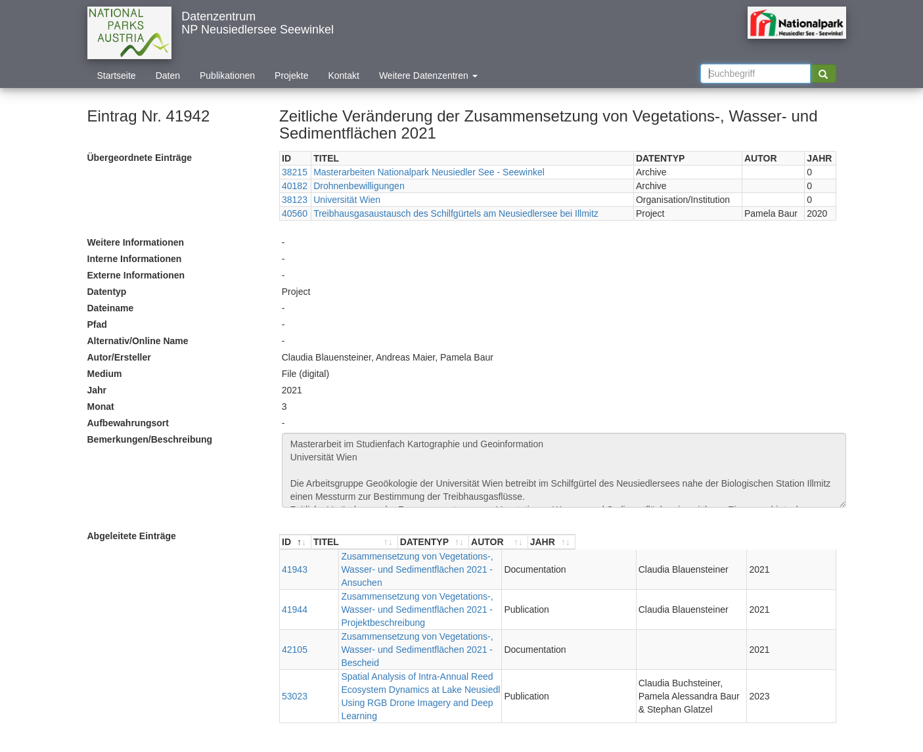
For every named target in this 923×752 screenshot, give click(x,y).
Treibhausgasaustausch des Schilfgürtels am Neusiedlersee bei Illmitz (455, 213)
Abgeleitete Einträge (131, 536)
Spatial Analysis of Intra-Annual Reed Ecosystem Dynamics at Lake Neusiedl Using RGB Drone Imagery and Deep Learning (434, 650)
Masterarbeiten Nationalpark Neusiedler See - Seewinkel (429, 172)
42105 (294, 616)
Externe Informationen (136, 275)
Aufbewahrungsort (128, 423)
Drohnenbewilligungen (359, 186)
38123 (294, 199)
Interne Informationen (134, 259)
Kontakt (343, 75)
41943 (294, 563)
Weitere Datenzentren (428, 75)
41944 (294, 590)
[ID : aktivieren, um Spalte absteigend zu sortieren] (295, 542)
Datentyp (107, 291)
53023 (294, 650)
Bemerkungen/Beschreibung (150, 439)
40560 (294, 213)
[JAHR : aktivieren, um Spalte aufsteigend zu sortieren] (811, 542)
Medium (104, 373)
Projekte (291, 75)
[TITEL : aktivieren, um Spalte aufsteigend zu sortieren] (438, 542)
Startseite (116, 75)
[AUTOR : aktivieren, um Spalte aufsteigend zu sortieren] (712, 542)
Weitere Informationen (136, 242)
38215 (294, 172)
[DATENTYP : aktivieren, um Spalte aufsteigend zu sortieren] (601, 542)
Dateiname (110, 308)
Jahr (97, 390)
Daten (168, 75)
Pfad (97, 324)
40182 (294, 186)
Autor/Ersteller (119, 357)
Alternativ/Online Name (138, 341)
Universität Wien (346, 199)
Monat (100, 406)
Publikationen (227, 75)
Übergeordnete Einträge (139, 157)
